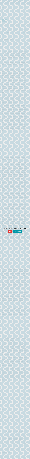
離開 (10, 231)
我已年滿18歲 (18, 231)
